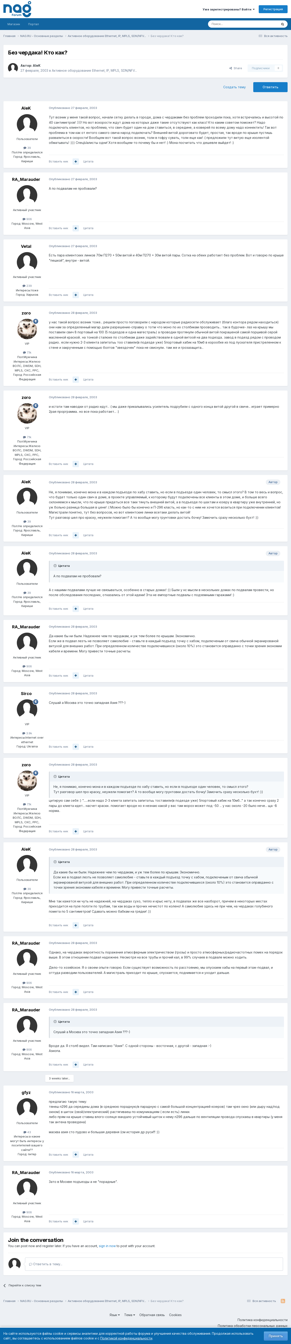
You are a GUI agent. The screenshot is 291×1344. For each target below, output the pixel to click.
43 (27, 1132)
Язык (115, 1315)
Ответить (270, 87)
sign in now (107, 1246)
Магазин (14, 24)
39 (27, 148)
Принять (276, 1336)
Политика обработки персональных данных (253, 1326)
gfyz (26, 1092)
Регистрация (273, 9)
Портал (33, 24)
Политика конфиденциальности (263, 1320)
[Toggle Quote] (55, 566)
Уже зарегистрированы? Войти (229, 9)
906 (27, 219)
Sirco (26, 693)
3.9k (27, 733)
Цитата (88, 161)
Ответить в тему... (45, 1264)
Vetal (26, 246)
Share (235, 68)
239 (27, 285)
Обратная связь (152, 1315)
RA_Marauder (26, 179)
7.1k (27, 352)
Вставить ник (58, 161)
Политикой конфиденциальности (126, 1338)
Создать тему (234, 87)
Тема (129, 1315)
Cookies (175, 1315)
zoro (26, 313)
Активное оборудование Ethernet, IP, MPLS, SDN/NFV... (94, 70)
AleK (36, 65)
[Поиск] (230, 24)
